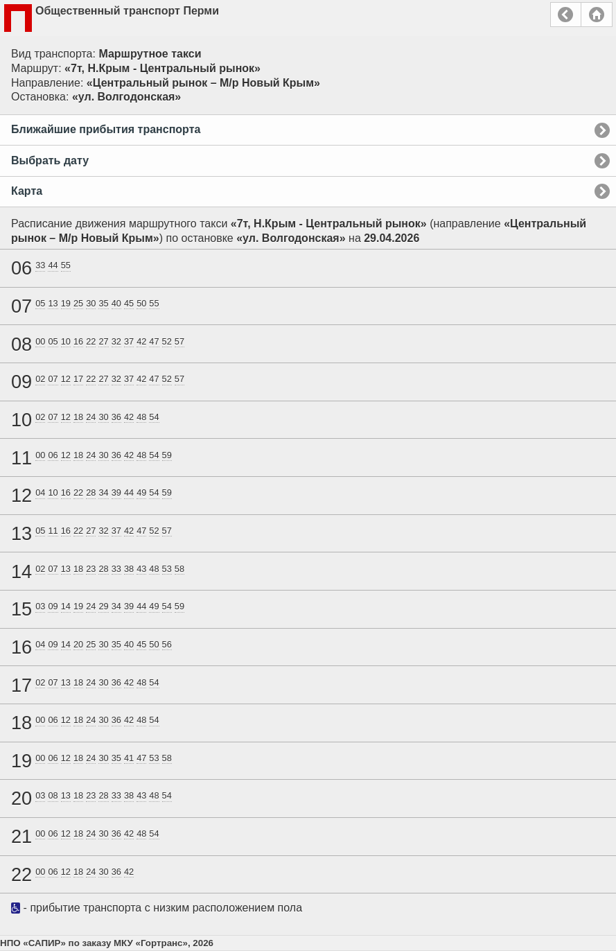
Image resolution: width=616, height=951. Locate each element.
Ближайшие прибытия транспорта (105, 129)
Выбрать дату (50, 160)
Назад (565, 14)
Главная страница (597, 14)
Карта (26, 191)
